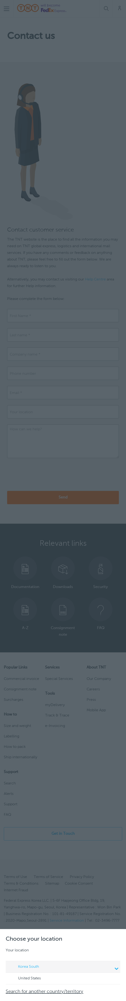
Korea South (63, 967)
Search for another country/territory (44, 991)
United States (25, 979)
